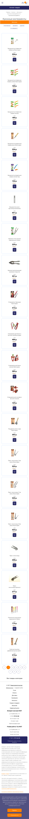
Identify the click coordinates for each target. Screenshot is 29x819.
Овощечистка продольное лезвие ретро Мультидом (14, 144)
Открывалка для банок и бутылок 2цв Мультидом (14, 334)
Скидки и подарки (14, 703)
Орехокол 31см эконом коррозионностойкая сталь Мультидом (14, 239)
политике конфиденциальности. (9, 788)
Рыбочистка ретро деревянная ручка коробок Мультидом (14, 650)
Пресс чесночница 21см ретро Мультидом (14, 493)
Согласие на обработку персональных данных (12, 791)
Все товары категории (14, 678)
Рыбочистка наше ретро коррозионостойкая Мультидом (14, 618)
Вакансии (14, 705)
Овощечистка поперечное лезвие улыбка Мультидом (14, 81)
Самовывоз (14, 698)
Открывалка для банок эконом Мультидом (14, 366)
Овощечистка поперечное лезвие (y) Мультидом (14, 49)
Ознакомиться (14, 815)
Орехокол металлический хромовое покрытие (14, 271)
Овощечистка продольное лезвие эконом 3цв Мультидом (14, 176)
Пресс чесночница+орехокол (14, 586)
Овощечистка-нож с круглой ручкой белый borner (14, 207)
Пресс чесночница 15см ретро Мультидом (14, 461)
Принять (14, 810)
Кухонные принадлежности (13, 13)
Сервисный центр (14, 708)
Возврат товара (5, 773)
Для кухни (19, 12)
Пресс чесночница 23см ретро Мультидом (14, 524)
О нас (14, 690)
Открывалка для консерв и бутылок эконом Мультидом (14, 398)
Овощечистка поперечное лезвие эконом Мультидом (14, 112)
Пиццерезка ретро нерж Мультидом (14, 429)
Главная (8, 12)
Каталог (13, 12)
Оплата (14, 693)
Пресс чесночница (14, 555)
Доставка (14, 695)
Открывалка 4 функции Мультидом (14, 302)
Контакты (14, 700)
